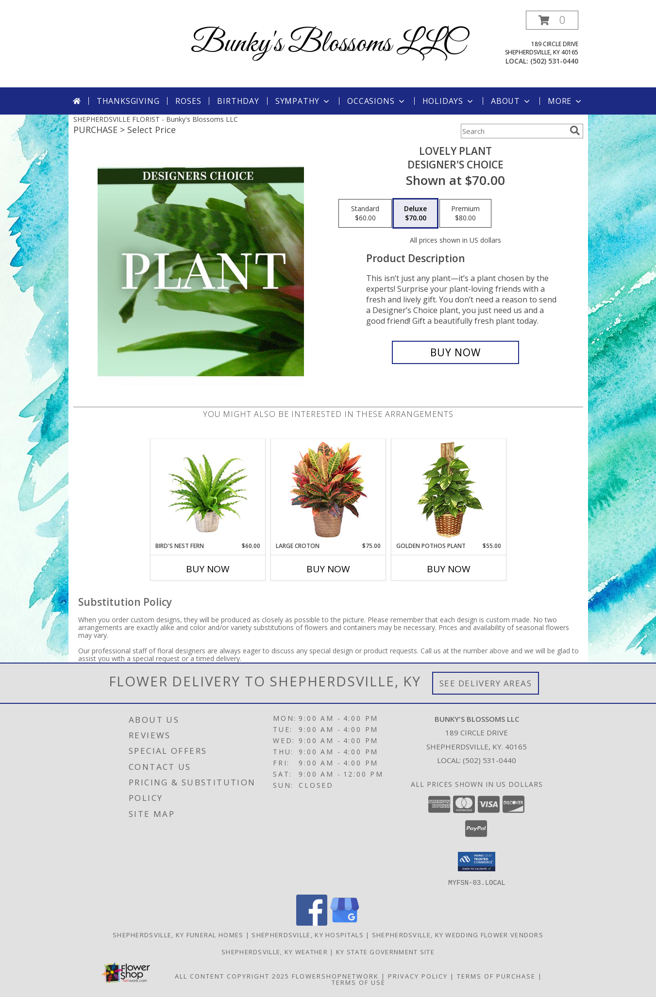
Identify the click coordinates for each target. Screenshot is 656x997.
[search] (575, 130)
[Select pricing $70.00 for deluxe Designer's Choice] (415, 213)
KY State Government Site (385, 951)
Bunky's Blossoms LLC (328, 44)
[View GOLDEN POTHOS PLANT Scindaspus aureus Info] (448, 490)
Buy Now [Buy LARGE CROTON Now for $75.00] (328, 569)
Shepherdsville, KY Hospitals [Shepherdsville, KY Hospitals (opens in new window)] (307, 934)
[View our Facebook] (311, 922)
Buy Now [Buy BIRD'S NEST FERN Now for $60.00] (208, 569)
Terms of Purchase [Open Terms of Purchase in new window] (496, 975)
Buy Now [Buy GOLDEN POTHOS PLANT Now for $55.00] (449, 569)
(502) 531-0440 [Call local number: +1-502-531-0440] (554, 61)
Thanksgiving (128, 101)
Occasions (376, 101)
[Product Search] (513, 131)
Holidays (448, 101)
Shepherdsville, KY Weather (274, 951)
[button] (552, 20)
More (565, 101)
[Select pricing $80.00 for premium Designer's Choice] (465, 213)
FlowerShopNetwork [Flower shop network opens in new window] (335, 975)
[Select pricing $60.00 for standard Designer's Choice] (365, 213)
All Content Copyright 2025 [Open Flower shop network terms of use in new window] (232, 975)
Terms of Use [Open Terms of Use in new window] (359, 982)
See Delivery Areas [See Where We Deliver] (485, 683)
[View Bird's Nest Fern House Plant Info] (207, 490)
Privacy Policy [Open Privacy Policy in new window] (418, 975)
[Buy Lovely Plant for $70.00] (456, 352)
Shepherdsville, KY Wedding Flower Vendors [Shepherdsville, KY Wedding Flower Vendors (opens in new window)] (457, 934)
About (511, 101)
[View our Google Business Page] (344, 922)
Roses (188, 101)
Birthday (238, 101)
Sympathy (303, 101)
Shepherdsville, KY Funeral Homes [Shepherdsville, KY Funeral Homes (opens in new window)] (178, 934)
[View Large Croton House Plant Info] (328, 490)
